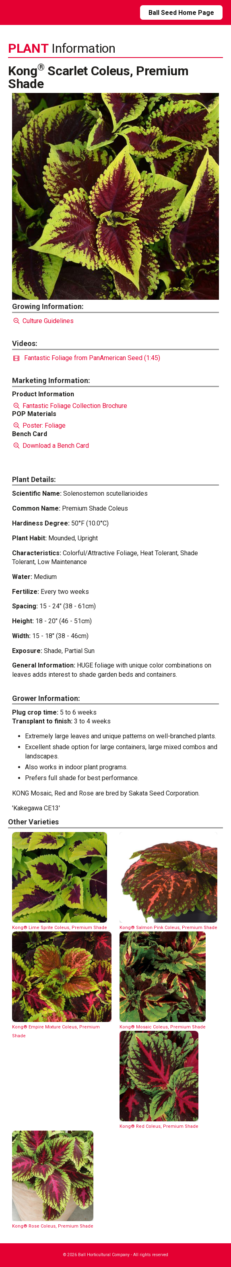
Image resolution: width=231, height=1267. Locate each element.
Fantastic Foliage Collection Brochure (69, 406)
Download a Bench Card (50, 445)
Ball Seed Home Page (181, 12)
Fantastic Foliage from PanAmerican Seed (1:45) (86, 358)
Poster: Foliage (39, 425)
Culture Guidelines (43, 321)
